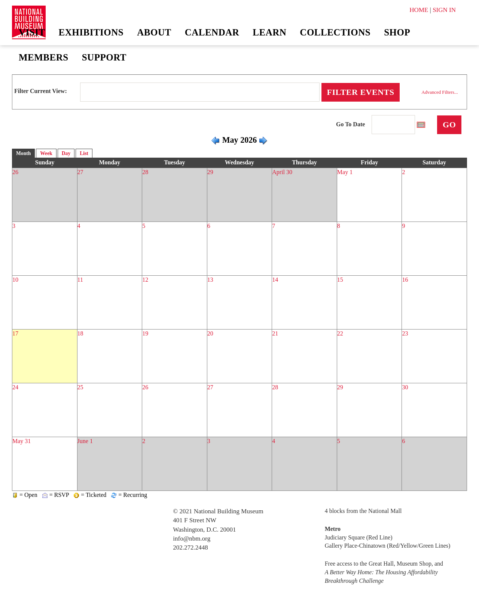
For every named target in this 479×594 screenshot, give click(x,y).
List (84, 153)
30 (405, 387)
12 (145, 279)
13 (210, 279)
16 (405, 279)
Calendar (212, 32)
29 (210, 172)
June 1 (85, 441)
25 (80, 387)
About (154, 32)
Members (43, 57)
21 (275, 333)
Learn (269, 32)
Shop (397, 32)
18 (80, 333)
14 (275, 279)
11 (80, 279)
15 (340, 279)
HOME (418, 9)
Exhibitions (91, 32)
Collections (335, 32)
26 (15, 172)
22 (340, 333)
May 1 (345, 172)
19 (145, 333)
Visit (32, 32)
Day (66, 153)
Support (104, 57)
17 (15, 333)
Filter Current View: (40, 91)
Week (46, 153)
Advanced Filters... (439, 92)
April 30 (282, 172)
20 (210, 333)
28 (145, 172)
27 (80, 172)
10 (15, 279)
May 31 (21, 441)
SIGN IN (444, 9)
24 (15, 387)
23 (405, 333)
